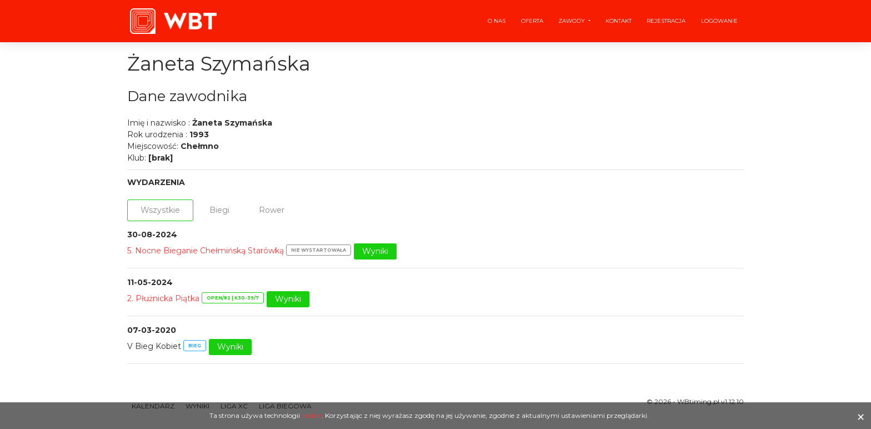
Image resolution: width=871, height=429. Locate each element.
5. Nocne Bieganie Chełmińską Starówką (205, 251)
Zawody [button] (572, 20)
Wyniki (375, 251)
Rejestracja (666, 20)
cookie (312, 415)
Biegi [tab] (219, 210)
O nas (496, 20)
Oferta (532, 20)
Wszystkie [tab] (160, 210)
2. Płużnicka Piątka (163, 298)
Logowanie (719, 20)
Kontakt (618, 20)
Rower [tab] (271, 210)
